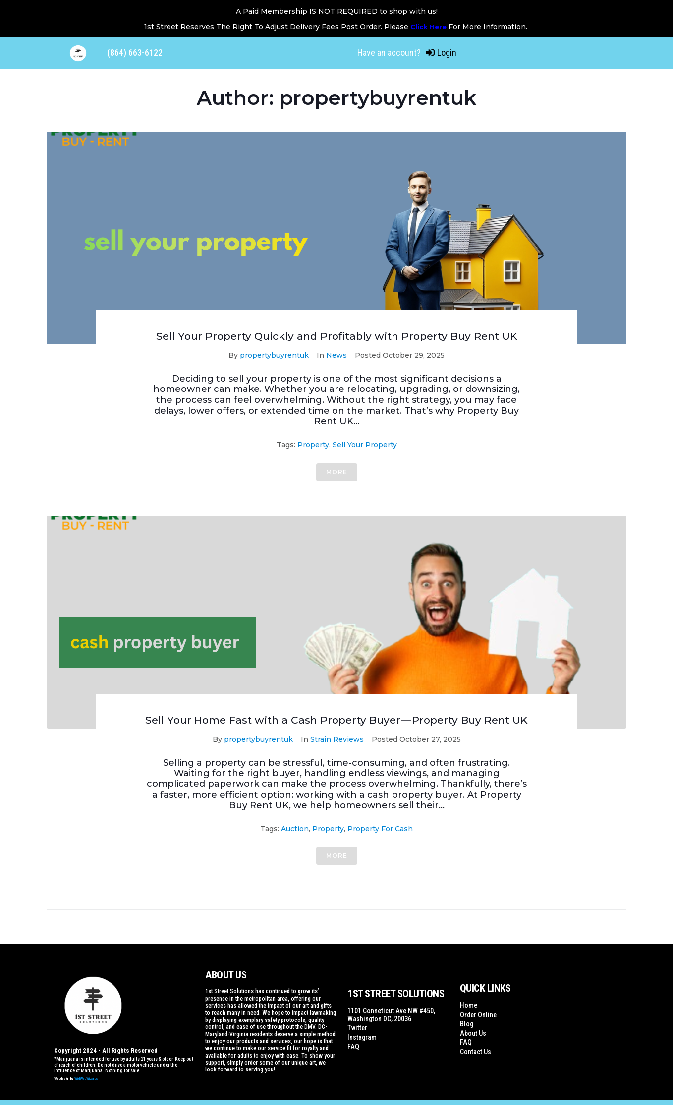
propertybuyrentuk (274, 355)
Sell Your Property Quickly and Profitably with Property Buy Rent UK (336, 335)
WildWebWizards (86, 1091)
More (336, 472)
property (313, 444)
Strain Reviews (337, 752)
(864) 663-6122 (135, 53)
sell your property (365, 444)
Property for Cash (380, 841)
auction (295, 841)
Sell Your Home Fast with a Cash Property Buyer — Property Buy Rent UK (336, 726)
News (336, 355)
